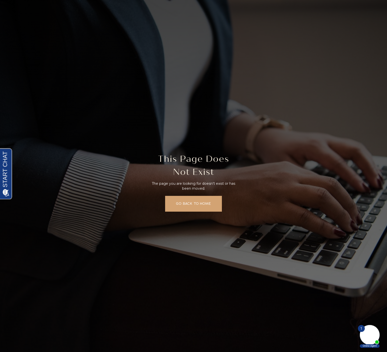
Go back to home (193, 203)
